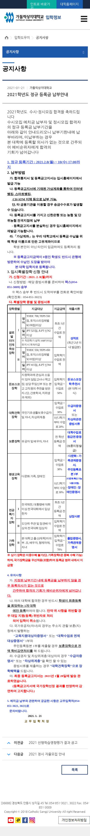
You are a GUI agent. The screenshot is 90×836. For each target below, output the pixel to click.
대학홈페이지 (69, 4)
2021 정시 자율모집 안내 (47, 754)
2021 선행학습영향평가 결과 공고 (53, 742)
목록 (75, 769)
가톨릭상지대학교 (41, 88)
